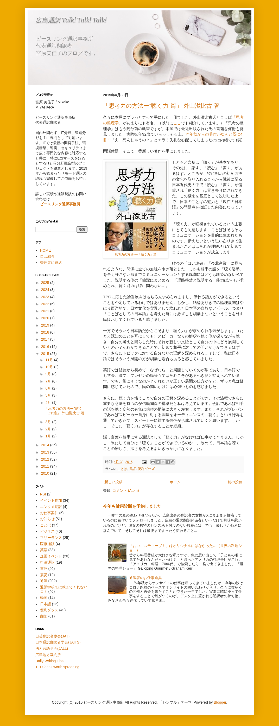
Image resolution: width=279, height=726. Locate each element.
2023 (45, 297)
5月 (48, 395)
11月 (49, 360)
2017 (45, 339)
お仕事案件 (49, 513)
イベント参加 (51, 500)
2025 (45, 283)
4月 (48, 402)
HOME (45, 250)
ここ (177, 123)
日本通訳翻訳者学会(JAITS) (57, 642)
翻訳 (43, 616)
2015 (45, 354)
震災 (43, 575)
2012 (45, 459)
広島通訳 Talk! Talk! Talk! (70, 20)
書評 (132, 469)
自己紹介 (47, 256)
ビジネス (47, 531)
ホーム (175, 482)
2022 (45, 304)
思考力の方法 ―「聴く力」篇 (135, 254)
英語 (43, 550)
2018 (45, 332)
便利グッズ (146, 469)
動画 (43, 598)
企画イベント (51, 556)
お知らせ (47, 519)
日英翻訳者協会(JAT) (52, 636)
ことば (122, 469)
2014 (45, 445)
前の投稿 (235, 482)
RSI (43, 494)
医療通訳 (47, 544)
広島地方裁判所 (48, 655)
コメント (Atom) (125, 490)
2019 (45, 325)
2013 (45, 452)
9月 (48, 374)
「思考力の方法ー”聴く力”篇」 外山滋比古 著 (161, 106)
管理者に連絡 (51, 262)
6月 (48, 388)
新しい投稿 (113, 482)
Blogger (220, 702)
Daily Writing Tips (49, 661)
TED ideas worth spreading (57, 667)
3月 (48, 422)
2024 (45, 290)
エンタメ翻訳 (51, 507)
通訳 (43, 581)
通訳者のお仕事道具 (145, 578)
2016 (45, 347)
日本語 (45, 604)
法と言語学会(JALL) (51, 648)
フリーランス (51, 538)
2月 (48, 429)
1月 (48, 436)
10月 (49, 367)
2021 (45, 311)
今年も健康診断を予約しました (132, 506)
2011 (45, 466)
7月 (48, 381)
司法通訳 (47, 562)
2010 (45, 473)
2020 (45, 318)
